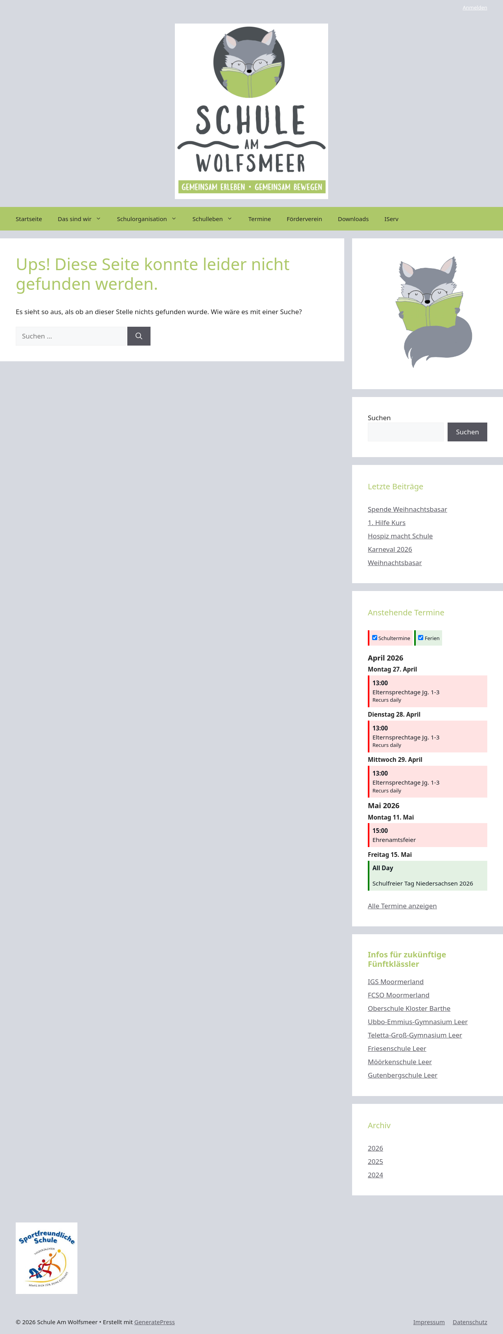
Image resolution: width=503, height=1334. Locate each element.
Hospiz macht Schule (400, 535)
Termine (259, 219)
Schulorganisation (151, 219)
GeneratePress (154, 1322)
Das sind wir (83, 219)
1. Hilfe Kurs (387, 522)
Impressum (429, 1322)
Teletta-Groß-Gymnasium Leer (415, 1034)
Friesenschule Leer (397, 1048)
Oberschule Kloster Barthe (409, 1008)
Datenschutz (470, 1322)
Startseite (29, 219)
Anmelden (475, 7)
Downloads (353, 219)
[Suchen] (139, 336)
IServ (391, 219)
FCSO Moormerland (399, 994)
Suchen (379, 417)
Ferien (429, 638)
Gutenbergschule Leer (402, 1075)
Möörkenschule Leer (400, 1061)
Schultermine (391, 638)
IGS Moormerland (396, 981)
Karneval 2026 (390, 549)
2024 (375, 1174)
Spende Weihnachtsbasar (407, 509)
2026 (375, 1148)
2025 (375, 1161)
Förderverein (304, 219)
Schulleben (216, 219)
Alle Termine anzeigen (402, 905)
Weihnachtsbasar (395, 562)
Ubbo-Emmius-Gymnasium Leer (418, 1021)
